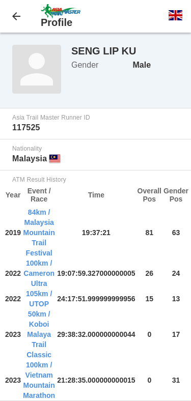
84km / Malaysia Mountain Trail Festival (39, 232)
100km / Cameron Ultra (38, 273)
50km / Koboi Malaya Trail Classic (38, 334)
